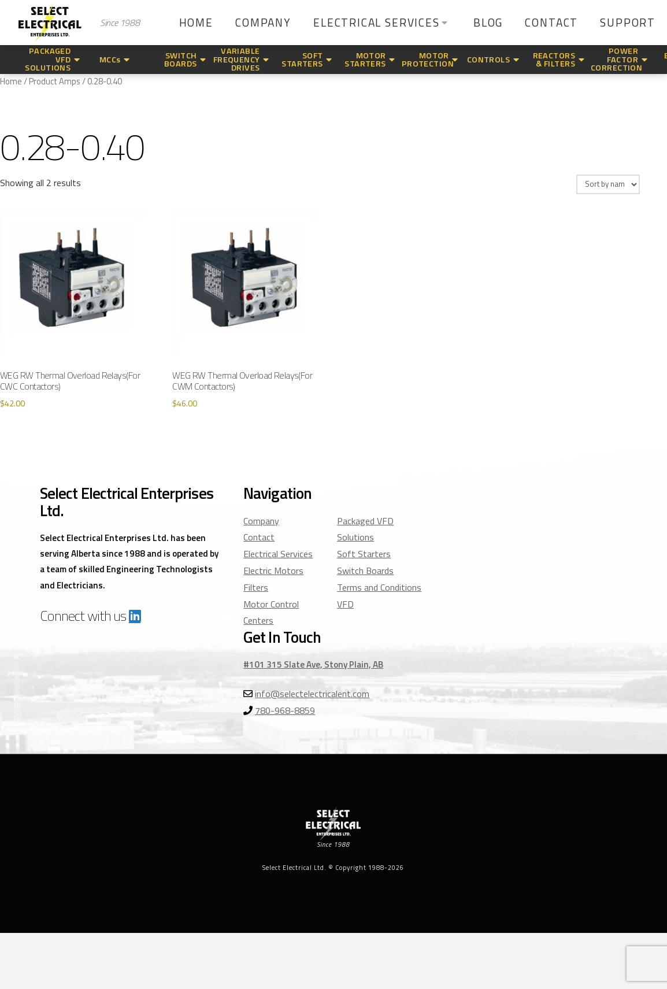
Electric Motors (273, 570)
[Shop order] (608, 184)
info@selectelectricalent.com (312, 694)
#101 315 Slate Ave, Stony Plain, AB (313, 664)
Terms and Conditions (379, 587)
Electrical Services (278, 554)
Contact (259, 537)
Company (261, 521)
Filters (255, 587)
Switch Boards (365, 570)
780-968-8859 (285, 710)
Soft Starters (364, 554)
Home (11, 81)
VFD (345, 604)
